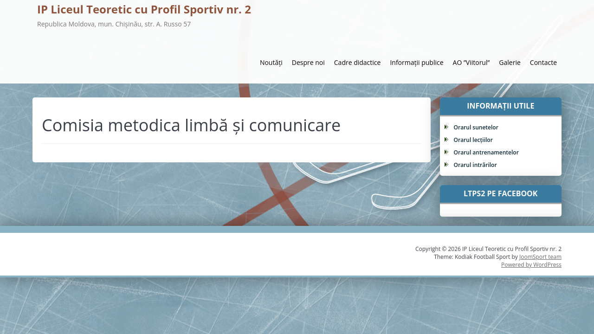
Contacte (543, 62)
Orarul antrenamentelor (486, 152)
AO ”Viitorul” (471, 62)
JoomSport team (540, 257)
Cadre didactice (357, 62)
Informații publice (416, 62)
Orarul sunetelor (476, 127)
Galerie (509, 62)
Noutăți (271, 62)
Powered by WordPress (531, 265)
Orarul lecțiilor (473, 140)
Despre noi (308, 62)
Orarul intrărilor (475, 165)
